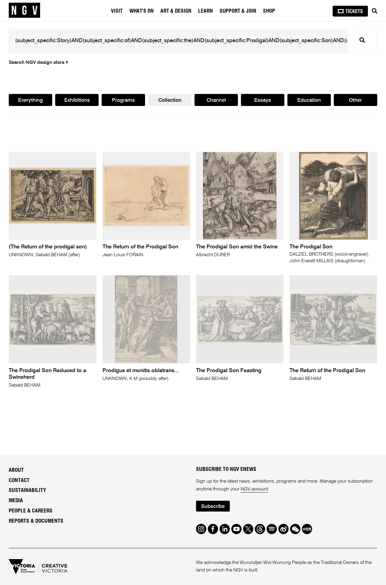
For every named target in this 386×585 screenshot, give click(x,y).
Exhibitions (77, 100)
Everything (30, 100)
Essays (262, 100)
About (16, 470)
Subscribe (213, 506)
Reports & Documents (36, 521)
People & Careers (30, 511)
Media (16, 500)
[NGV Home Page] (24, 10)
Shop (269, 11)
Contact (19, 480)
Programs (123, 100)
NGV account (254, 489)
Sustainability (27, 490)
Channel (216, 100)
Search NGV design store (38, 62)
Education (309, 100)
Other (355, 100)
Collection (170, 100)
